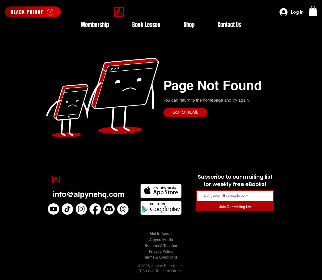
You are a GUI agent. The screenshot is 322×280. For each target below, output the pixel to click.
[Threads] (123, 209)
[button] (313, 11)
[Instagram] (81, 209)
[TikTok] (67, 209)
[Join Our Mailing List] (235, 206)
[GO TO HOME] (185, 112)
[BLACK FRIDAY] (33, 12)
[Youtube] (53, 209)
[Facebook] (95, 209)
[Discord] (109, 209)
